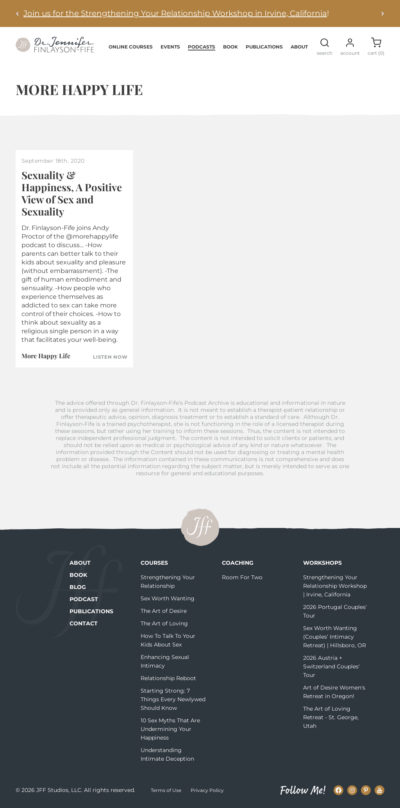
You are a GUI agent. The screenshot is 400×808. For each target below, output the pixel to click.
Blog (78, 587)
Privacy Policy (207, 790)
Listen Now (110, 357)
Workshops (322, 562)
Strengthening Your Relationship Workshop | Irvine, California (335, 586)
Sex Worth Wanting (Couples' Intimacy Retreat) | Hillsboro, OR (334, 637)
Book (230, 47)
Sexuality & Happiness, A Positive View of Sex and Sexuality (71, 193)
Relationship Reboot (168, 678)
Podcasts (201, 47)
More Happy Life (45, 356)
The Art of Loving (164, 623)
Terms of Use (166, 790)
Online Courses (131, 47)
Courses (154, 562)
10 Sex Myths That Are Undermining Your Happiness (170, 729)
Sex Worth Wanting (168, 598)
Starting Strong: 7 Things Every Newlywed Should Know (173, 699)
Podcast (84, 599)
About (299, 47)
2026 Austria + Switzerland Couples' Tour (331, 666)
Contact (84, 623)
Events (170, 47)
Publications (264, 47)
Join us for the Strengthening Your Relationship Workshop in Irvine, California (175, 13)
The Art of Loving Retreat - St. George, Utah (331, 717)
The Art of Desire (164, 610)
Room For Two (242, 577)
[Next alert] (382, 13)
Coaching (238, 562)
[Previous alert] (17, 13)
